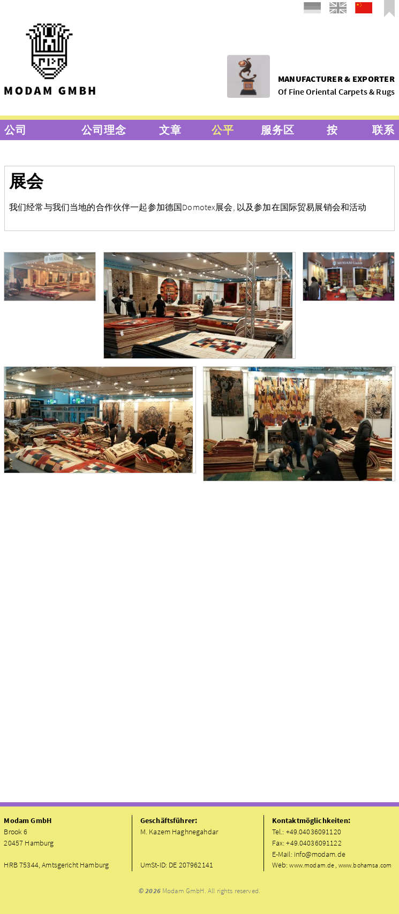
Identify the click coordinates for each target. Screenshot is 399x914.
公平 (223, 129)
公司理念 (103, 129)
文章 (170, 129)
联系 (383, 129)
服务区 (277, 129)
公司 (15, 129)
